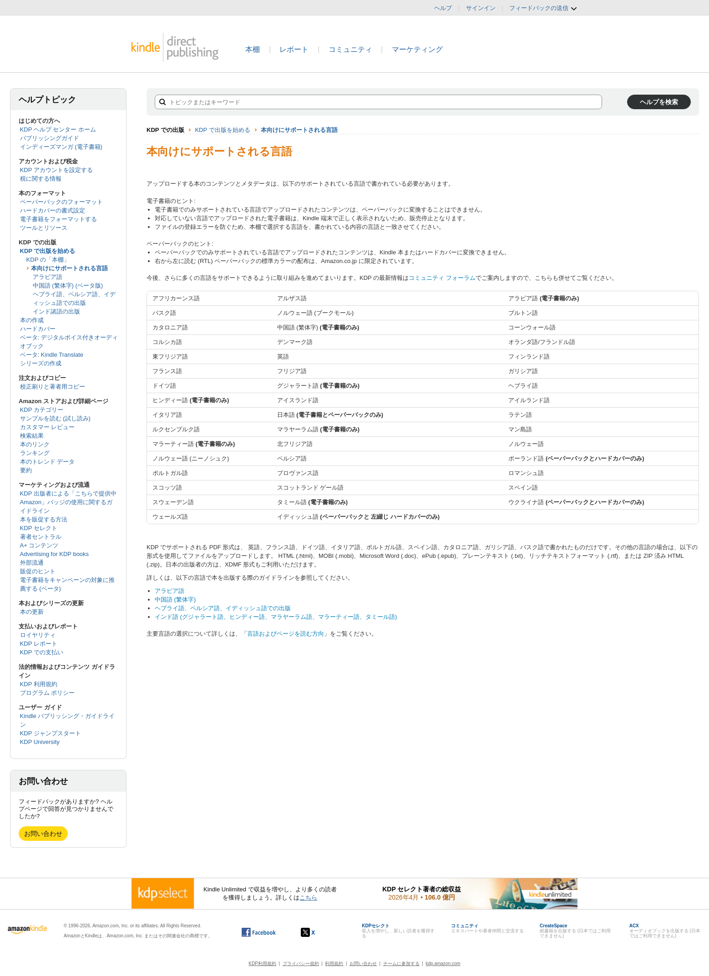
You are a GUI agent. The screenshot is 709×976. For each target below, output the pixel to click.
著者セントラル (40, 536)
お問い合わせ (43, 833)
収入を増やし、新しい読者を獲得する (398, 930)
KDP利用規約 (262, 963)
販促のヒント (38, 571)
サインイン (481, 8)
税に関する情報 (40, 178)
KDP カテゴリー (41, 409)
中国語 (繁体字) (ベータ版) (68, 285)
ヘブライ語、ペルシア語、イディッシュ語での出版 (223, 608)
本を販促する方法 (43, 519)
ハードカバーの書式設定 (52, 210)
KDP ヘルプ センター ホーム (58, 129)
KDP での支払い (41, 652)
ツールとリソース (43, 227)
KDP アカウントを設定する (56, 170)
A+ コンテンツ (39, 545)
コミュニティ (350, 49)
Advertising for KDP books (54, 554)
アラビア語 (47, 276)
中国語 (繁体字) (175, 599)
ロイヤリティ (38, 635)
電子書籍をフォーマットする (58, 219)
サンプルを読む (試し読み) (55, 418)
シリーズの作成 (40, 363)
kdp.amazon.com (443, 963)
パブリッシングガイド (49, 138)
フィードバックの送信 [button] (543, 8)
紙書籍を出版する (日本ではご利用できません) (575, 930)
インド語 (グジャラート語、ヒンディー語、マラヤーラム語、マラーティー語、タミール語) (276, 616)
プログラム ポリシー (47, 692)
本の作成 (32, 320)
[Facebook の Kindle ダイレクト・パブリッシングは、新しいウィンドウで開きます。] (259, 932)
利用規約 (334, 963)
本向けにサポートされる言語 (69, 268)
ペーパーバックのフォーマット (61, 201)
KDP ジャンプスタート (50, 733)
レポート (294, 49)
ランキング (35, 453)
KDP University (40, 741)
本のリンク (35, 444)
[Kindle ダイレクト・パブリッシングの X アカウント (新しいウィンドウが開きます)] (317, 932)
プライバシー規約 (301, 963)
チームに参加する (401, 963)
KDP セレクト (38, 528)
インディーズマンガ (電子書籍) (61, 146)
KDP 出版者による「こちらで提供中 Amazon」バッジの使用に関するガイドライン (68, 502)
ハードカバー (38, 328)
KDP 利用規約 (38, 684)
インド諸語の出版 (56, 311)
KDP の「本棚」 (48, 259)
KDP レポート (38, 643)
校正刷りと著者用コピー (52, 386)
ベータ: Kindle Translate (51, 354)
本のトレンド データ (47, 461)
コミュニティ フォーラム (442, 277)
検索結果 (32, 435)
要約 (26, 470)
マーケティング (417, 49)
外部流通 (32, 562)
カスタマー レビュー (47, 427)
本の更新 (32, 611)
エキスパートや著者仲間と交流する (487, 928)
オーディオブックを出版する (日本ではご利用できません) (664, 930)
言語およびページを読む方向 (285, 633)
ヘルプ (443, 8)
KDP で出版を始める (48, 251)
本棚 (252, 49)
